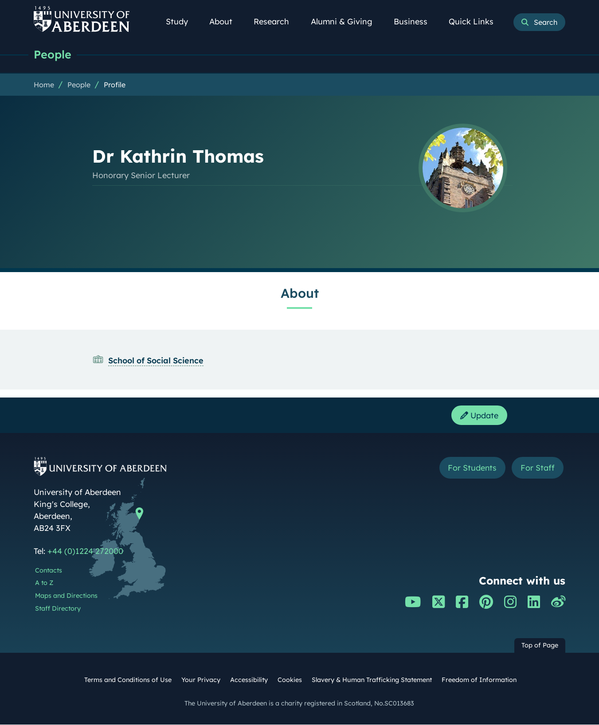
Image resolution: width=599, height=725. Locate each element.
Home (44, 84)
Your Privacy (200, 680)
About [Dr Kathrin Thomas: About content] (300, 293)
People (52, 54)
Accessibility (249, 680)
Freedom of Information (479, 680)
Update (479, 415)
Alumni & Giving (346, 21)
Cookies (290, 680)
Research (276, 21)
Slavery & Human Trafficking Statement (372, 680)
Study (182, 21)
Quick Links (476, 21)
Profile (114, 84)
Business (415, 21)
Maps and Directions (66, 596)
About (225, 21)
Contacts (48, 571)
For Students (472, 468)
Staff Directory (58, 609)
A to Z (44, 583)
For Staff (538, 468)
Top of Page (539, 646)
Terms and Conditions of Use (128, 680)
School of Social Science (156, 360)
